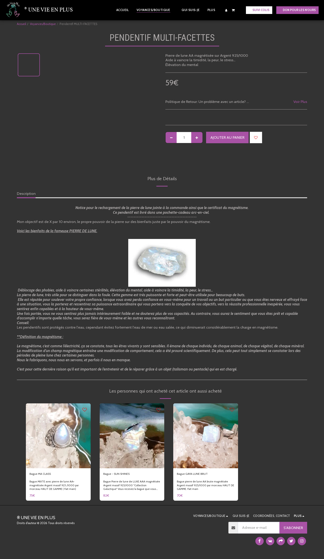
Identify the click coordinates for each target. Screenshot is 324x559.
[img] (58, 435)
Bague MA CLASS (43, 474)
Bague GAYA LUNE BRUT (197, 474)
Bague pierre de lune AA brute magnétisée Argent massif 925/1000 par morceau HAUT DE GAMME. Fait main (205, 486)
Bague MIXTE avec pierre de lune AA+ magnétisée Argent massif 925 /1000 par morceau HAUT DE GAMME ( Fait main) (56, 486)
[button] (233, 10)
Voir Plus (300, 101)
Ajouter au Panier (227, 137)
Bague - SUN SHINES (120, 474)
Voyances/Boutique (43, 24)
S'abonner (293, 529)
